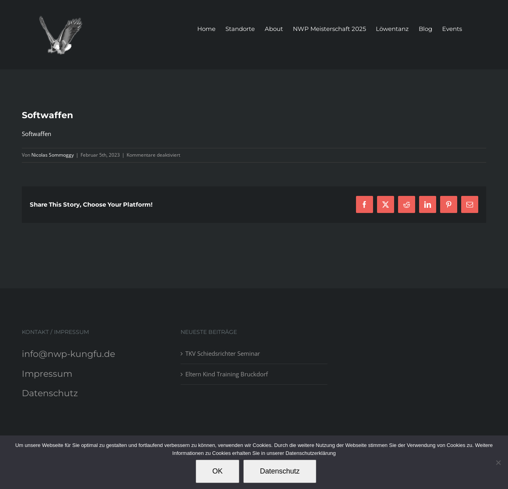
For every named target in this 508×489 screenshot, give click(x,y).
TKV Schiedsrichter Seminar (222, 353)
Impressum (47, 373)
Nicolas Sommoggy (52, 154)
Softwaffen (36, 134)
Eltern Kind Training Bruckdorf (226, 374)
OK (217, 471)
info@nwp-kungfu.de (68, 354)
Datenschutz (50, 393)
